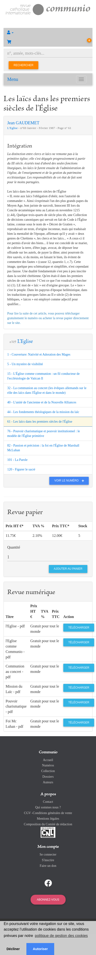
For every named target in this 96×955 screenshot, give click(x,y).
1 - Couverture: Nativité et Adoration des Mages (38, 354)
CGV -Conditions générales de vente (48, 813)
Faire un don (48, 866)
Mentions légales (48, 818)
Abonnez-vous (48, 899)
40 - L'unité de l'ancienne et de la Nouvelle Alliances (41, 402)
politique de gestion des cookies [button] (61, 936)
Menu (12, 79)
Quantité (13, 547)
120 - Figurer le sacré (21, 469)
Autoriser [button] (40, 949)
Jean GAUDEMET (23, 123)
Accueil (48, 760)
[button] (48, 32)
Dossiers (47, 776)
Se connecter (48, 854)
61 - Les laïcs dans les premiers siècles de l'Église (39, 421)
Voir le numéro (70, 480)
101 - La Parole (17, 460)
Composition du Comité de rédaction (48, 824)
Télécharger (78, 627)
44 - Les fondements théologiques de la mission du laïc (43, 412)
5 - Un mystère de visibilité (25, 364)
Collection (48, 771)
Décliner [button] (13, 949)
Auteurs (48, 782)
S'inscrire (48, 860)
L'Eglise (12, 128)
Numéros (48, 765)
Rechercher (23, 65)
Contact (48, 801)
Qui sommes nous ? (48, 807)
